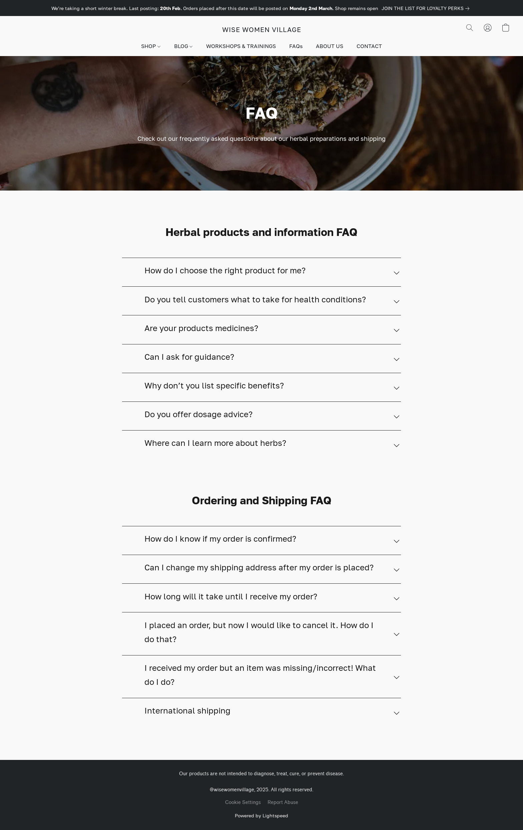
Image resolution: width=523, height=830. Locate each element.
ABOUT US (329, 46)
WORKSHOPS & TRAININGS (241, 46)
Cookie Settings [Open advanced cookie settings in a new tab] (243, 802)
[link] (427, 8)
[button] (261, 29)
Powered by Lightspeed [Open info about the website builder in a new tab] (261, 815)
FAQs (296, 46)
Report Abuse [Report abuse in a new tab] (283, 802)
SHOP (150, 46)
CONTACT (369, 46)
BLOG (183, 46)
